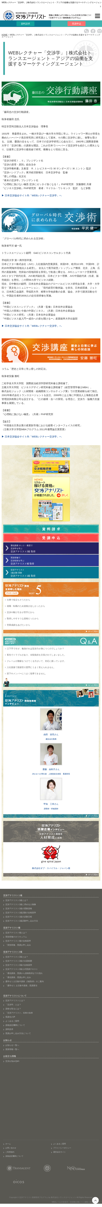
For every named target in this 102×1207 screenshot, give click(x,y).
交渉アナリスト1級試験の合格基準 (20, 912)
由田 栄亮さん (51, 734)
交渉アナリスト (55, 573)
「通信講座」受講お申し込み (18, 977)
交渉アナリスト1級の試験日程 (18, 917)
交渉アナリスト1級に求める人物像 (20, 904)
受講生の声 (10, 1017)
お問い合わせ (10, 1148)
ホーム (8, 1144)
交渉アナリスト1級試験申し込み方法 (21, 921)
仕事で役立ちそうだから (18, 600)
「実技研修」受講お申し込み (18, 945)
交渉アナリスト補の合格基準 (18, 941)
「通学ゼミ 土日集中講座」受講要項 (21, 985)
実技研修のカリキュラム (16, 937)
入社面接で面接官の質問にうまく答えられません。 (31, 667)
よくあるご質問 (12, 1021)
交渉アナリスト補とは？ (16, 933)
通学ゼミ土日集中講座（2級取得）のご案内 (24, 981)
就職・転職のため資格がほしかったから (26, 606)
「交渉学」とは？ (13, 1004)
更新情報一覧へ (12, 1049)
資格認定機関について (15, 1025)
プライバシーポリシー (62, 1148)
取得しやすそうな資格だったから (23, 618)
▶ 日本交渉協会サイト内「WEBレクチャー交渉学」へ (32, 195)
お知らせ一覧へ (12, 1045)
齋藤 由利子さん (51, 769)
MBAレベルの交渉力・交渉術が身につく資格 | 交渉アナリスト (77, 1202)
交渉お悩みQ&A (12, 1061)
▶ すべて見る (92, 631)
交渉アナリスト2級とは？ (16, 957)
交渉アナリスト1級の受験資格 (18, 908)
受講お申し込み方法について (18, 1033)
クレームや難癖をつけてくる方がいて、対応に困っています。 (36, 661)
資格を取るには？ (13, 1009)
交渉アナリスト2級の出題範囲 (18, 961)
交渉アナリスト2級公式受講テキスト (21, 969)
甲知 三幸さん (51, 804)
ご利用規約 (9, 1152)
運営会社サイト (59, 1152)
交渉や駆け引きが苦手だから (20, 612)
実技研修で (55, 561)
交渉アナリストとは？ (15, 1000)
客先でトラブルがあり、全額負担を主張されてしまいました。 (36, 655)
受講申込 (76, 23)
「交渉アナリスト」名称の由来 (19, 1013)
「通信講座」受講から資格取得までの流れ (24, 973)
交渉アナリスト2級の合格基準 (18, 965)
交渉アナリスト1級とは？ (16, 900)
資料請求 (25, 23)
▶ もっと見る (92, 685)
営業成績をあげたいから (18, 625)
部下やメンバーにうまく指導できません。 (27, 673)
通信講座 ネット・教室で (55, 548)
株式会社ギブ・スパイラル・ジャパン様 (51, 868)
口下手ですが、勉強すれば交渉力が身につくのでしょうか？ (35, 648)
